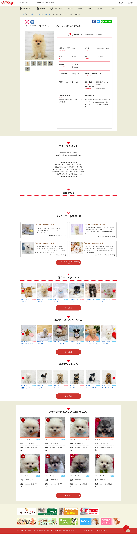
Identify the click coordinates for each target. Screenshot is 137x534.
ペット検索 (31, 14)
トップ (23, 14)
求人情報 (121, 3)
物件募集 (131, 3)
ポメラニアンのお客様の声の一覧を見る (68, 263)
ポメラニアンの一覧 (44, 14)
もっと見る (68, 308)
